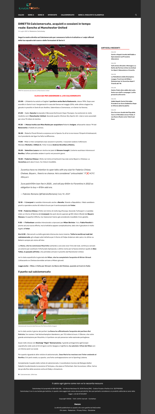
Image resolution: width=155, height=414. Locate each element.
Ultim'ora (34, 374)
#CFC (92, 173)
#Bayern (25, 177)
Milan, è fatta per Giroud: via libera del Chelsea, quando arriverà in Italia (60, 266)
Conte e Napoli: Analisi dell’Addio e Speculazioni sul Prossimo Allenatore (123, 57)
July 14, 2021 (64, 194)
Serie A (31, 15)
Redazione (71, 410)
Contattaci (92, 399)
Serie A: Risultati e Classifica (91, 15)
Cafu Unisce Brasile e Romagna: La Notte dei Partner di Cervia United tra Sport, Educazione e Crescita (123, 68)
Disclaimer (91, 410)
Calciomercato (67, 15)
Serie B (41, 15)
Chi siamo (63, 410)
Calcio (21, 15)
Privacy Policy (82, 410)
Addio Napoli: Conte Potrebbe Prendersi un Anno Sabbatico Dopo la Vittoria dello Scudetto (124, 103)
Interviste (52, 15)
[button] (136, 15)
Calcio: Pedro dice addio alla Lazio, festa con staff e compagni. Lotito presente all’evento (123, 92)
